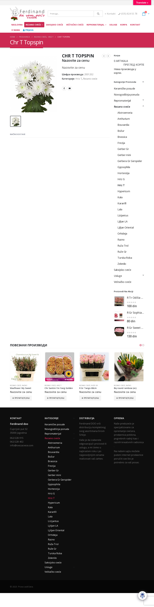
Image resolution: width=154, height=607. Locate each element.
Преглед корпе (133, 64)
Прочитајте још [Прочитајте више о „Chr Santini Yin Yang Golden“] (56, 398)
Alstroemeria (124, 112)
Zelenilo (121, 263)
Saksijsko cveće (54, 24)
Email (69, 88)
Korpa (123, 24)
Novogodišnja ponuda (126, 94)
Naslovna (17, 24)
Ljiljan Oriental (125, 227)
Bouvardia (123, 124)
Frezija (121, 143)
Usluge (113, 24)
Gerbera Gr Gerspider (129, 161)
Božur (120, 131)
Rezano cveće (33, 24)
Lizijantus (122, 215)
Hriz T (78, 78)
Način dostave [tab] (17, 134)
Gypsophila (123, 167)
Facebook (64, 88)
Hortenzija (123, 173)
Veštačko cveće (75, 24)
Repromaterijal (95, 24)
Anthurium (123, 118)
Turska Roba (124, 257)
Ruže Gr (121, 251)
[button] (140, 345)
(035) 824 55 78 (129, 13)
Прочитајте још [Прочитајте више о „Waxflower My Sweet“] (22, 398)
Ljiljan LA (122, 221)
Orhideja (122, 233)
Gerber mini (124, 155)
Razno (120, 239)
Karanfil (121, 203)
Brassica (122, 137)
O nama (15, 30)
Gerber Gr (123, 149)
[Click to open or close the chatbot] (142, 595)
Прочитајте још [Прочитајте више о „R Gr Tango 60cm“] (91, 398)
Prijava (28, 30)
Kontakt (110, 13)
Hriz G (121, 179)
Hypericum (123, 191)
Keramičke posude (124, 88)
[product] (119, 301)
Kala (119, 197)
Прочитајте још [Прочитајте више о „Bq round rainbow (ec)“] (126, 398)
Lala (119, 209)
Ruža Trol (122, 245)
